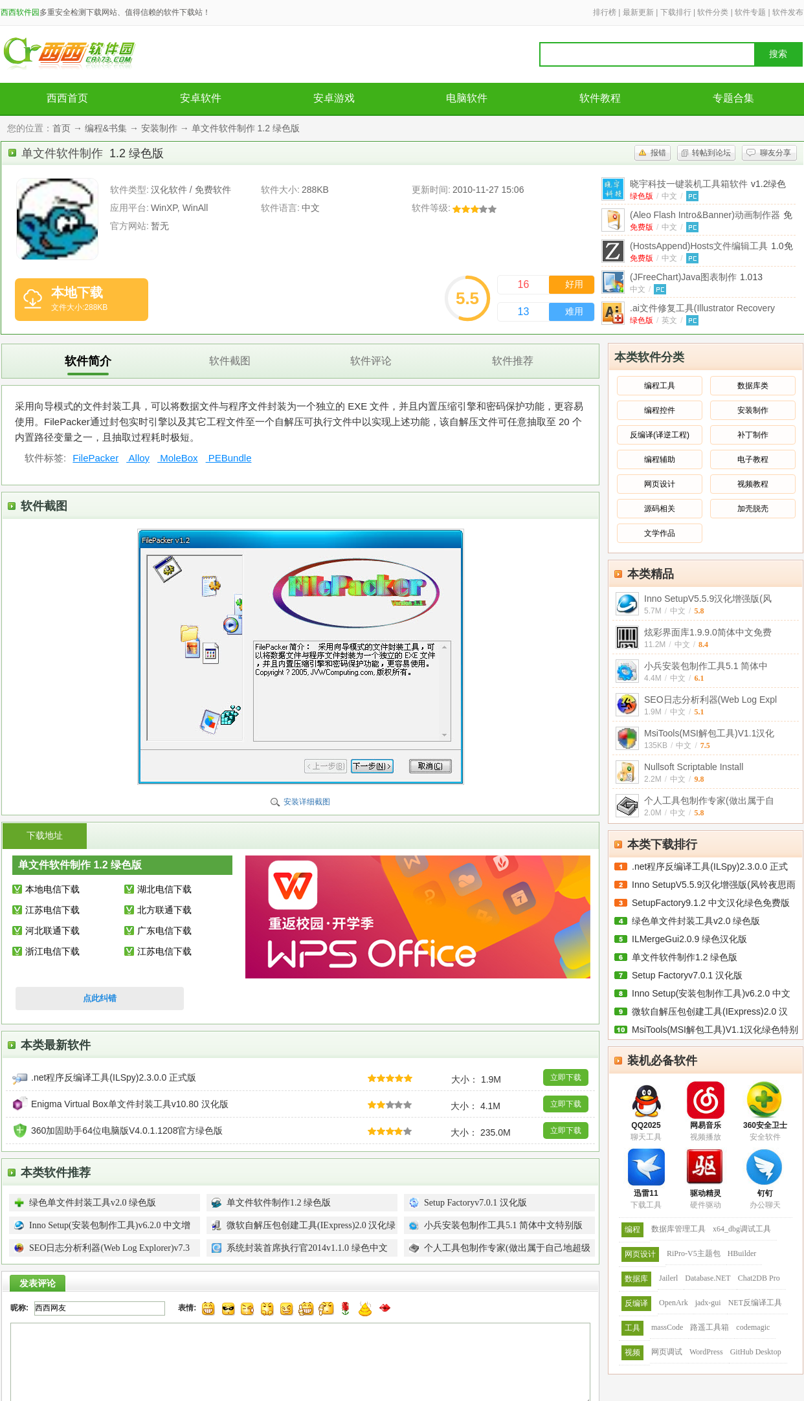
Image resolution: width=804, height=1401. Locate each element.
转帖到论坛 (711, 152)
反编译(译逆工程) (659, 434)
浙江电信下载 (52, 951)
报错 (658, 152)
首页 (61, 128)
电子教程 (752, 459)
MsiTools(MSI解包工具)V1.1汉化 (709, 733)
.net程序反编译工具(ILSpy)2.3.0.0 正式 (710, 866)
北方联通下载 (164, 910)
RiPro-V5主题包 (693, 1253)
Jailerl (668, 1278)
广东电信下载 (164, 930)
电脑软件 (466, 98)
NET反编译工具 (755, 1302)
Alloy (138, 457)
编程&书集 (106, 128)
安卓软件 (200, 98)
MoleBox (177, 457)
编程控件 (659, 410)
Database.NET (707, 1278)
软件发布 (787, 12)
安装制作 (159, 128)
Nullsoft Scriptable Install (693, 767)
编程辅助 (659, 459)
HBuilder (742, 1253)
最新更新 (638, 12)
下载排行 (675, 12)
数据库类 (752, 385)
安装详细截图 (307, 801)
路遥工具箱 (709, 1327)
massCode (667, 1327)
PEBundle (229, 457)
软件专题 (750, 12)
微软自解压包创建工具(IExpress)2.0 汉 (710, 1011)
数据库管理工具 (678, 1228)
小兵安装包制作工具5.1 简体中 (706, 666)
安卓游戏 (334, 98)
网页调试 (666, 1351)
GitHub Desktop (755, 1351)
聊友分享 (775, 152)
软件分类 (712, 12)
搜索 (778, 54)
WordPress (706, 1351)
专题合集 (733, 98)
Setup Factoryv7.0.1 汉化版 (687, 975)
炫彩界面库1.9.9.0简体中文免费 (708, 632)
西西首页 (67, 98)
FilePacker (95, 457)
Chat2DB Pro (759, 1278)
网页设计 (659, 484)
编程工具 (659, 385)
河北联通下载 (52, 930)
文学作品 (659, 533)
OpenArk (673, 1302)
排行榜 (604, 12)
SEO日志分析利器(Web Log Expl (710, 699)
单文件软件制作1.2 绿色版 (684, 957)
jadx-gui (708, 1302)
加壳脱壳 (752, 508)
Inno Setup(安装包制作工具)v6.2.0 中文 (711, 993)
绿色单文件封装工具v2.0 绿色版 (696, 921)
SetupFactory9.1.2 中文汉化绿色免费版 (711, 903)
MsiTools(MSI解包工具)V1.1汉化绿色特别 (715, 1029)
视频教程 (752, 484)
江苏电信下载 (52, 910)
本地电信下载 (52, 889)
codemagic (753, 1327)
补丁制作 (752, 434)
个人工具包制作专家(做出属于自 (709, 800)
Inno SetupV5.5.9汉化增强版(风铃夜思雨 (714, 884)
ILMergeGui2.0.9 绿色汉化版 (689, 939)
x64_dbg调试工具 (742, 1228)
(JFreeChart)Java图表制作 (696, 277)
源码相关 (659, 508)
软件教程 (600, 98)
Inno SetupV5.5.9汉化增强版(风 (708, 598)
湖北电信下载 (164, 889)
